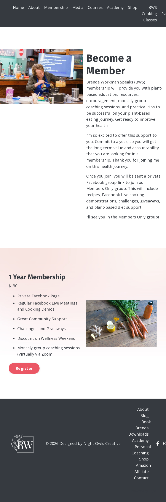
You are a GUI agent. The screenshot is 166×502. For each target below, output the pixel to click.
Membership (56, 7)
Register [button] (24, 368)
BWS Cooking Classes (149, 13)
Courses (95, 7)
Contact (141, 477)
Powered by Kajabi (144, 491)
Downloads (138, 434)
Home (18, 7)
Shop (132, 7)
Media (77, 7)
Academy (115, 7)
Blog (144, 415)
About (34, 7)
